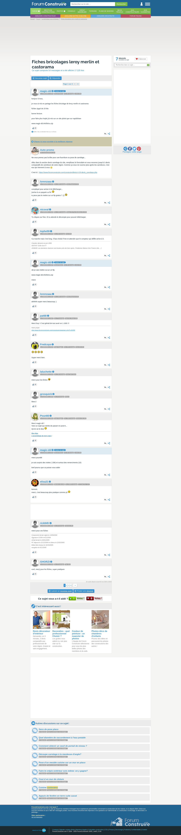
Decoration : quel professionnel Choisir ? (61, 633)
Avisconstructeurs (132, 11)
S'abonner (141, 59)
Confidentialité (136, 830)
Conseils (71, 11)
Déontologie (119, 830)
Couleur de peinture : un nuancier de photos (78, 635)
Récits (48, 11)
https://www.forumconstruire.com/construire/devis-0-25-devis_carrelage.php (68, 172)
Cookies (144, 830)
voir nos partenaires (37, 817)
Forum (35, 11)
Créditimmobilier (82, 11)
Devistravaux (119, 11)
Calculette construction (95, 830)
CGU (106, 830)
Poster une (83, 591)
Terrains (93, 11)
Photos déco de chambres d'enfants (99, 633)
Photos (60, 11)
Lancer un (60, 591)
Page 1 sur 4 (68, 84)
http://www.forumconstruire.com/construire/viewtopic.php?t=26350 (53, 330)
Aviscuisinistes (145, 11)
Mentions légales (81, 830)
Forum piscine (136, 16)
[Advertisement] (90, 37)
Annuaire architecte (105, 16)
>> (78, 84)
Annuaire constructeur (45, 16)
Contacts (55, 830)
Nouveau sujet (39, 78)
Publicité (127, 830)
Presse (111, 830)
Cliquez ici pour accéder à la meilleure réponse (53, 142)
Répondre (54, 78)
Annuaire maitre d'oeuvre (75, 16)
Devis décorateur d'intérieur (41, 632)
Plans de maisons (106, 11)
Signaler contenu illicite (67, 830)
